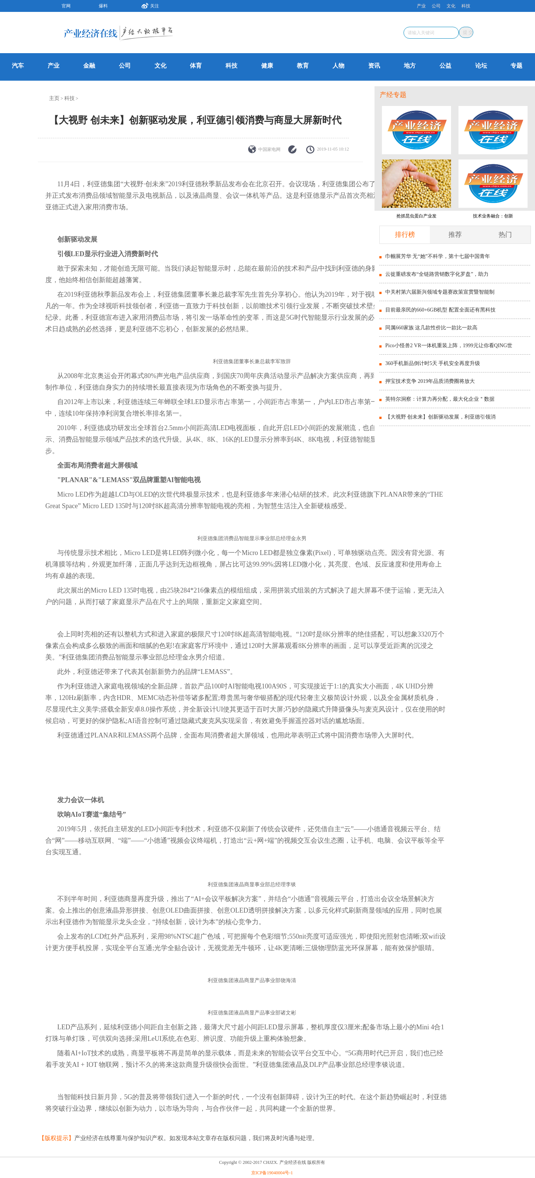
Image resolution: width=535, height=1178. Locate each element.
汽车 (18, 65)
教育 (303, 65)
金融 (89, 65)
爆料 (103, 6)
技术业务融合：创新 (493, 216)
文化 (451, 6)
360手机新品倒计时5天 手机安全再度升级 (432, 363)
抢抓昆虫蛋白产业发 (416, 216)
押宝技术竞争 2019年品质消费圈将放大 (430, 381)
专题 (516, 65)
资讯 (374, 65)
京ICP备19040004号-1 (272, 1172)
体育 (196, 65)
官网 (66, 6)
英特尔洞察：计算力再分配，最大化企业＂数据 (440, 399)
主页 (54, 98)
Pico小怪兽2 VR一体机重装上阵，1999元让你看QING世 (448, 345)
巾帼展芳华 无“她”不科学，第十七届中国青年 (437, 256)
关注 (147, 5)
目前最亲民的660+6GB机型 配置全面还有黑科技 (440, 310)
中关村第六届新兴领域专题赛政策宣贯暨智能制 (440, 292)
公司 (436, 6)
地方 (410, 65)
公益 (445, 65)
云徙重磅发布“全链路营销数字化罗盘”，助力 (437, 274)
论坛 (481, 65)
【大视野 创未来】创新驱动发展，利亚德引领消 (440, 417)
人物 (338, 65)
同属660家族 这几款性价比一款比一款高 (431, 327)
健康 (267, 65)
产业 (421, 6)
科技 (465, 6)
